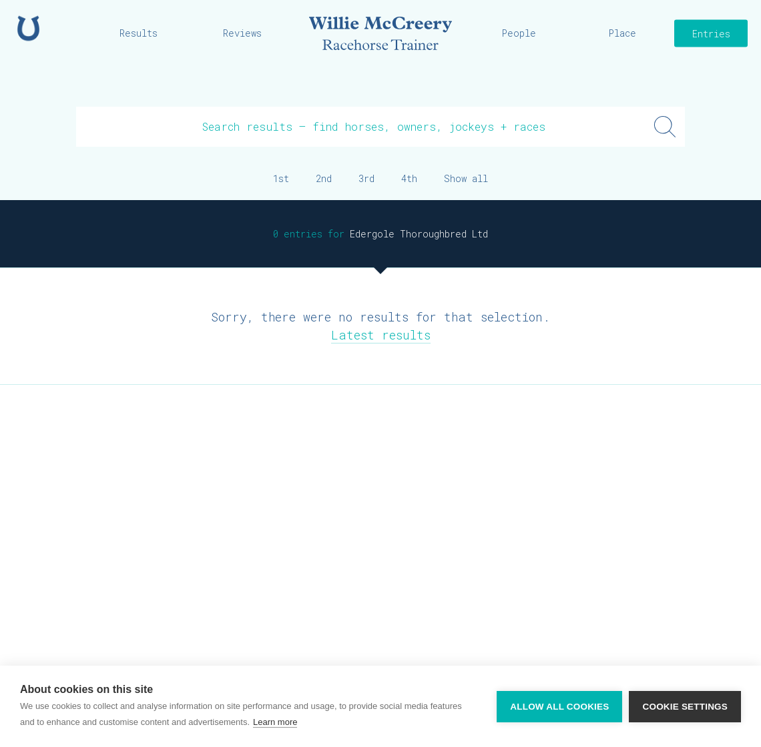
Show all (466, 178)
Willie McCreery (380, 33)
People (519, 33)
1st (281, 178)
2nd (324, 178)
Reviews (242, 33)
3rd (366, 178)
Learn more (275, 722)
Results (138, 33)
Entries (711, 33)
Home (28, 28)
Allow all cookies (559, 707)
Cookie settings (685, 707)
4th (409, 178)
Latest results (381, 335)
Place (622, 33)
